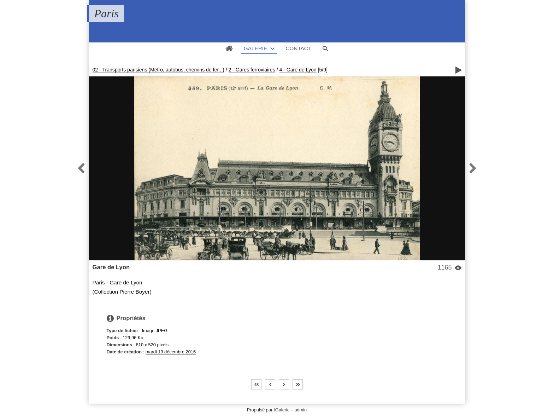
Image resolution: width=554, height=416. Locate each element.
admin (300, 409)
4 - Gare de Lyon (298, 70)
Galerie (255, 48)
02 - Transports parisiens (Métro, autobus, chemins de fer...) (158, 70)
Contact (298, 48)
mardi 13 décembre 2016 (171, 351)
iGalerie (282, 409)
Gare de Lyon (111, 267)
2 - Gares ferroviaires (252, 70)
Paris (106, 13)
